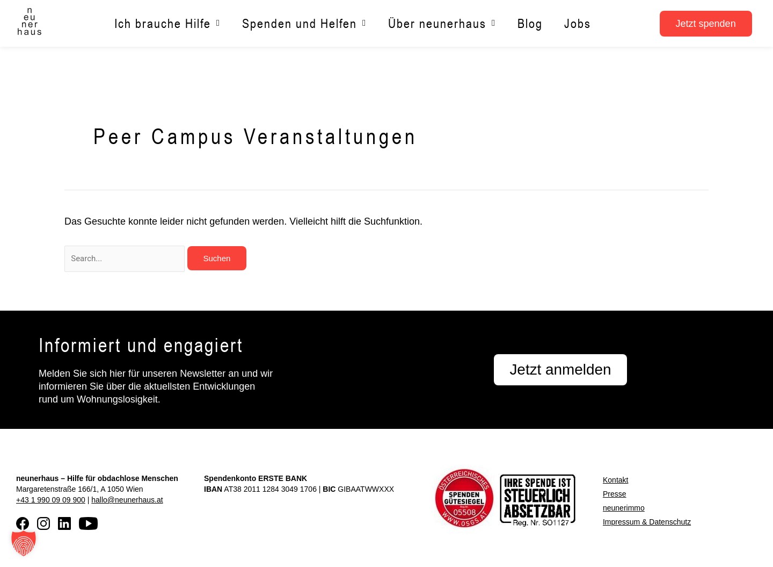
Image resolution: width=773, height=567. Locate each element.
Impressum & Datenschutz (647, 522)
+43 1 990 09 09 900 (50, 500)
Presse (614, 494)
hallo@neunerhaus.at (127, 500)
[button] (23, 543)
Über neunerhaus (442, 23)
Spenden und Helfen (304, 23)
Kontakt (615, 480)
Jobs (577, 23)
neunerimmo (624, 508)
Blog (530, 23)
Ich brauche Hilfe (167, 23)
